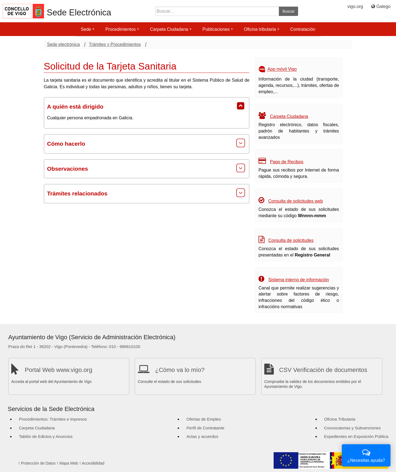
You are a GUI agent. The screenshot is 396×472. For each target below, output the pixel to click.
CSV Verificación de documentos (323, 369)
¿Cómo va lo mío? (180, 369)
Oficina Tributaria (339, 419)
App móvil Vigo (282, 69)
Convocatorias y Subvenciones (352, 428)
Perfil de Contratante (205, 428)
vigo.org (355, 6)
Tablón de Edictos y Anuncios (46, 436)
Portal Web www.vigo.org (58, 369)
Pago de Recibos (286, 161)
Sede (87, 29)
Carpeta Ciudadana (170, 29)
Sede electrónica (63, 44)
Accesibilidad (93, 463)
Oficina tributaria (261, 29)
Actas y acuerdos (202, 436)
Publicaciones (217, 29)
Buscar (288, 11)
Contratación (302, 29)
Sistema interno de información (298, 279)
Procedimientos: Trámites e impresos (53, 419)
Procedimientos (122, 29)
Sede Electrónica (79, 12)
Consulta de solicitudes (291, 240)
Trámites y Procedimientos (115, 44)
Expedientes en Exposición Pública (356, 436)
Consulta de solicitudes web (295, 201)
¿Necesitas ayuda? (366, 455)
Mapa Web (68, 463)
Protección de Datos (38, 463)
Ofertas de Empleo (203, 419)
